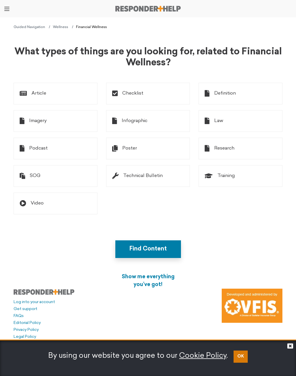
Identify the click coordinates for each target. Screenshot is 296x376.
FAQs (19, 316)
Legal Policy (25, 337)
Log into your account (34, 302)
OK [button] (240, 356)
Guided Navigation (29, 27)
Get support (25, 309)
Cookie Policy (202, 356)
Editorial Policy (27, 323)
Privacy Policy (26, 330)
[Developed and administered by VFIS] (252, 305)
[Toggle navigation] (7, 9)
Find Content (148, 249)
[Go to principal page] (148, 8)
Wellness (60, 27)
